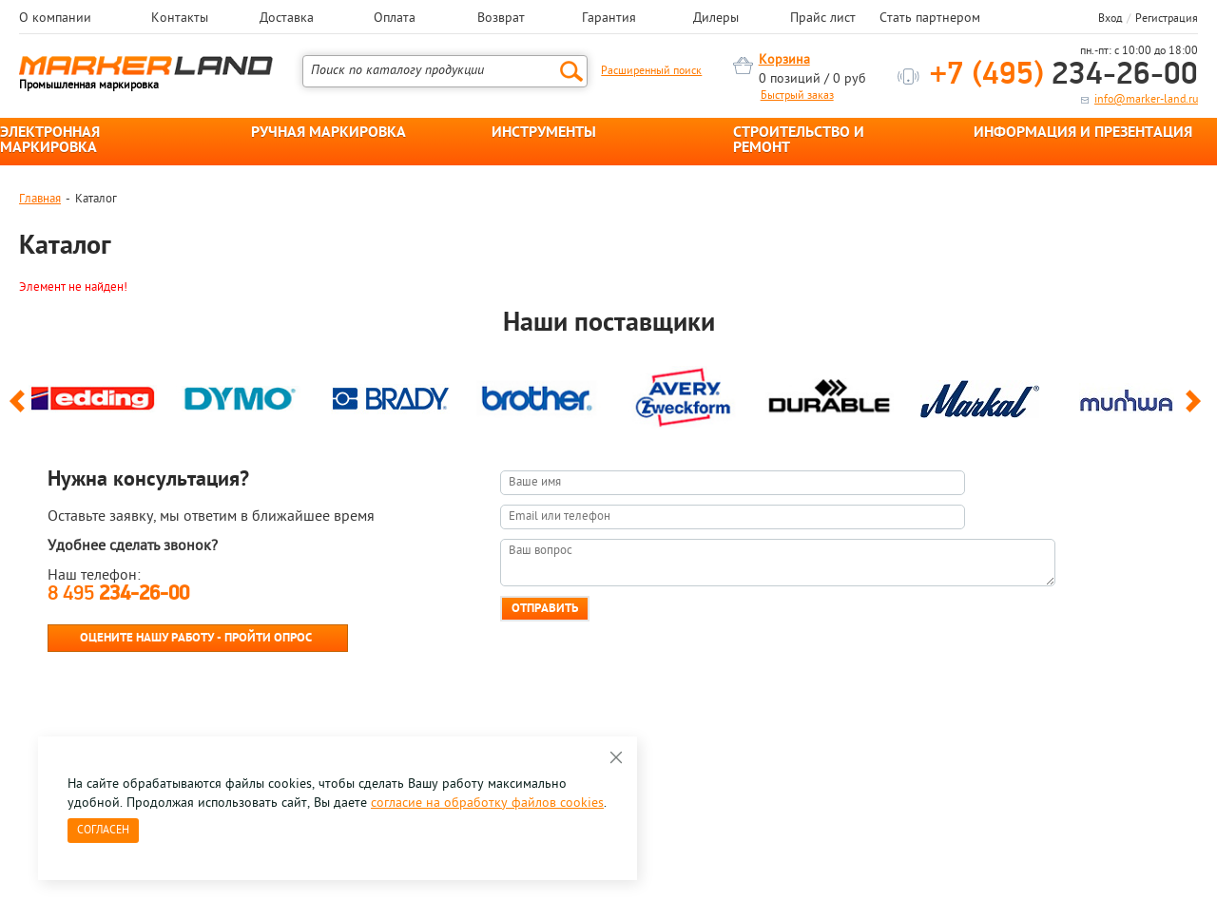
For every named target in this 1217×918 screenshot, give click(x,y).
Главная (40, 199)
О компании (55, 19)
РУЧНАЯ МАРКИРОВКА (328, 133)
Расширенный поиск (651, 71)
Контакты (179, 19)
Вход (1110, 19)
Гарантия (609, 19)
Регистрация (1166, 19)
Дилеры (716, 19)
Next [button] (1196, 410)
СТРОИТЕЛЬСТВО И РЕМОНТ (798, 140)
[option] (93, 394)
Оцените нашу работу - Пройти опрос (196, 638)
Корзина (784, 60)
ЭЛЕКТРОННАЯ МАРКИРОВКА (50, 140)
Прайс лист (823, 19)
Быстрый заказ (797, 96)
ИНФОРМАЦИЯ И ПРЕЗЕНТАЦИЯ (1083, 133)
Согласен (103, 830)
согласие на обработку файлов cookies (487, 803)
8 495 (118, 594)
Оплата (394, 19)
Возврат (501, 19)
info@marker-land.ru (1146, 99)
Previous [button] (20, 410)
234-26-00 (1064, 75)
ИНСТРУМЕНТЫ (544, 133)
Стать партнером (929, 19)
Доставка (287, 19)
